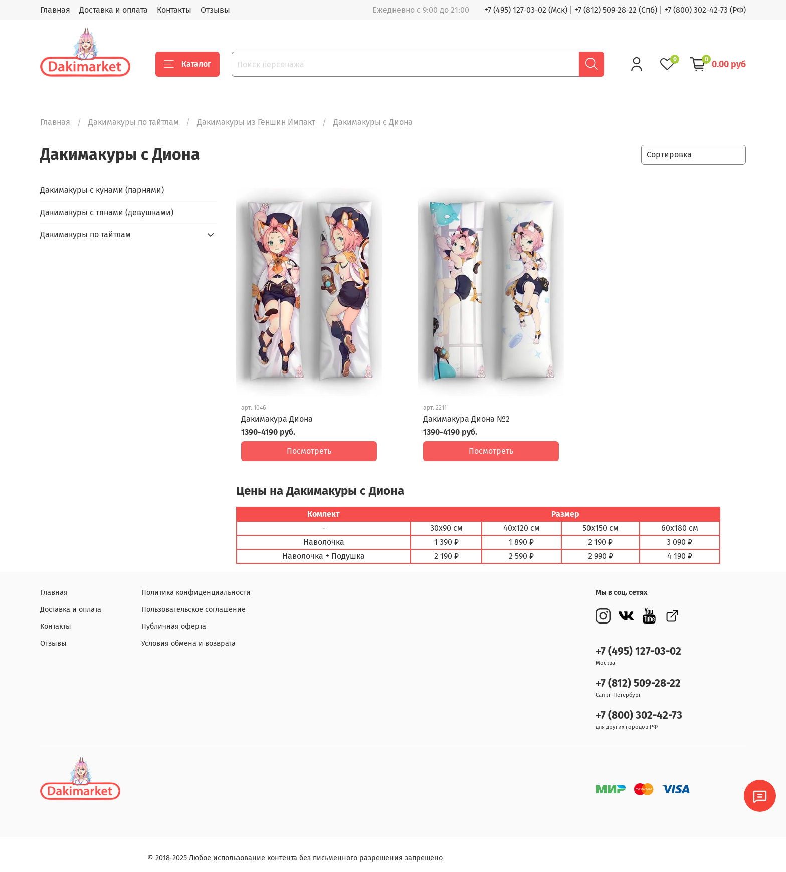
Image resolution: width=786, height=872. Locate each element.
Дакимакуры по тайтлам (133, 122)
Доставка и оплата (113, 10)
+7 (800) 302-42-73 (639, 708)
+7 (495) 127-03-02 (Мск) (525, 10)
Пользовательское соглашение (193, 602)
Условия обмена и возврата (188, 636)
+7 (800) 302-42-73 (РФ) (705, 10)
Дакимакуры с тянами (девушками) (106, 212)
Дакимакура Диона (277, 419)
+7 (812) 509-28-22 (638, 676)
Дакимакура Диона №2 (466, 419)
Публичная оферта (173, 618)
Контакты (174, 10)
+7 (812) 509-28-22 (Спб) (615, 10)
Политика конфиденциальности (196, 585)
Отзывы (215, 10)
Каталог (187, 64)
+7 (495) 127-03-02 (638, 644)
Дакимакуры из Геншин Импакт (256, 122)
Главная (55, 10)
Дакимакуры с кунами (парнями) (102, 190)
